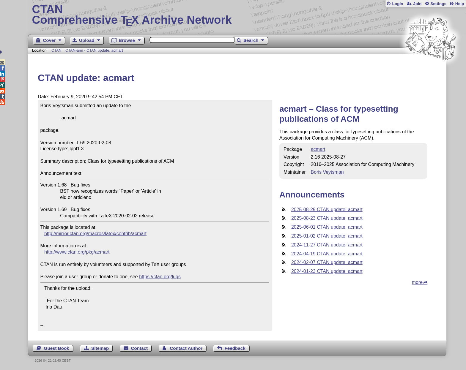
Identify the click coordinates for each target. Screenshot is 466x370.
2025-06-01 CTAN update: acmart (327, 227)
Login (397, 3)
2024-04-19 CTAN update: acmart (327, 253)
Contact (139, 348)
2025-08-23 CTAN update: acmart (327, 218)
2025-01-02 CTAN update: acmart (327, 235)
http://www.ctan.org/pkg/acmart (77, 251)
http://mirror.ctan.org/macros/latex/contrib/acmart (95, 233)
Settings (438, 3)
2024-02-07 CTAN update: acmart (327, 262)
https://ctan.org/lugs (160, 276)
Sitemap (100, 348)
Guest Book (56, 348)
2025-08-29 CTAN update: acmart (327, 209)
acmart (318, 149)
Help (459, 3)
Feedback (235, 348)
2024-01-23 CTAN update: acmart (327, 271)
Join (417, 3)
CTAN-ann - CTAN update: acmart (94, 50)
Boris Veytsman (327, 172)
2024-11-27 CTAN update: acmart (327, 244)
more (417, 282)
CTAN (56, 50)
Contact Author (186, 348)
